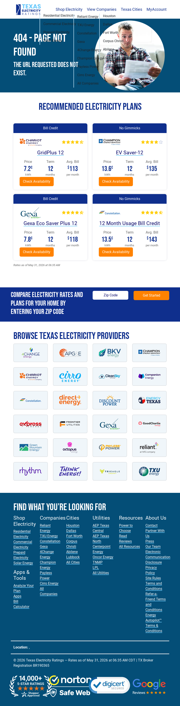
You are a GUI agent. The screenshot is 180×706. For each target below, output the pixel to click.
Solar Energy (23, 563)
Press (149, 541)
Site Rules (153, 578)
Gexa (44, 546)
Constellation (50, 541)
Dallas (71, 531)
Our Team (153, 546)
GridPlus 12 (50, 153)
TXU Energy (49, 536)
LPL (96, 568)
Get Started (151, 295)
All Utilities (101, 573)
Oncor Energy (103, 557)
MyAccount (157, 9)
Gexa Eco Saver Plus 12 (50, 223)
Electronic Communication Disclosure (157, 557)
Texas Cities (131, 9)
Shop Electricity (69, 9)
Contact (151, 525)
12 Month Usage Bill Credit (129, 223)
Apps (17, 596)
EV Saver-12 (129, 153)
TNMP (98, 562)
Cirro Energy (49, 583)
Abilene (72, 552)
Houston (72, 525)
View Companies (101, 9)
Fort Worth (74, 536)
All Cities (73, 562)
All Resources (129, 546)
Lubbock (73, 557)
